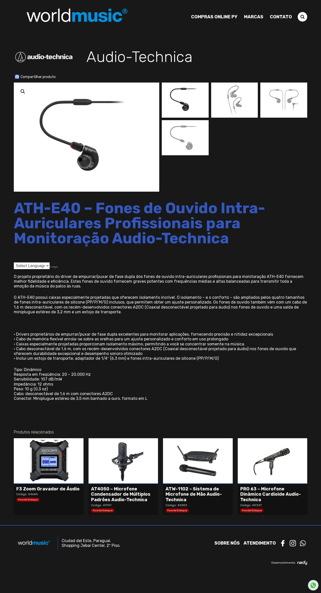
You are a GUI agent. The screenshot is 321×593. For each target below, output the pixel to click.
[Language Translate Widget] (32, 265)
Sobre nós (227, 543)
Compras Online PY (214, 17)
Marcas (253, 17)
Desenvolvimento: (289, 563)
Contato (281, 17)
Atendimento (260, 543)
